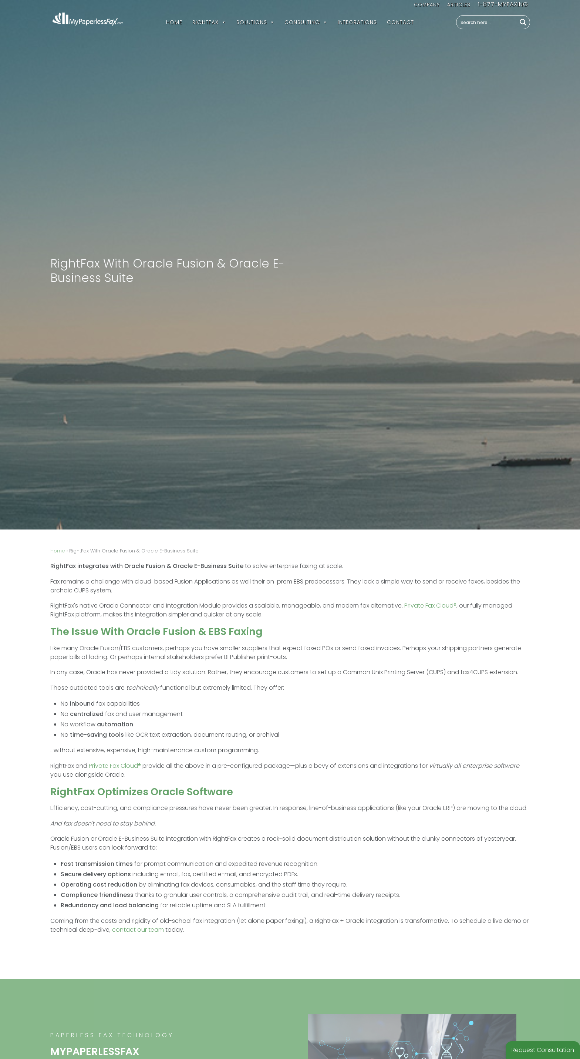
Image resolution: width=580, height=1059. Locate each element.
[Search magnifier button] (523, 22)
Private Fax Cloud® (430, 605)
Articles (459, 4)
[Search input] (487, 22)
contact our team (138, 929)
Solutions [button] (255, 22)
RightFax (209, 22)
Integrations (357, 22)
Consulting (306, 22)
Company (427, 4)
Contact (400, 22)
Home (174, 22)
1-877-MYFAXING (503, 4)
